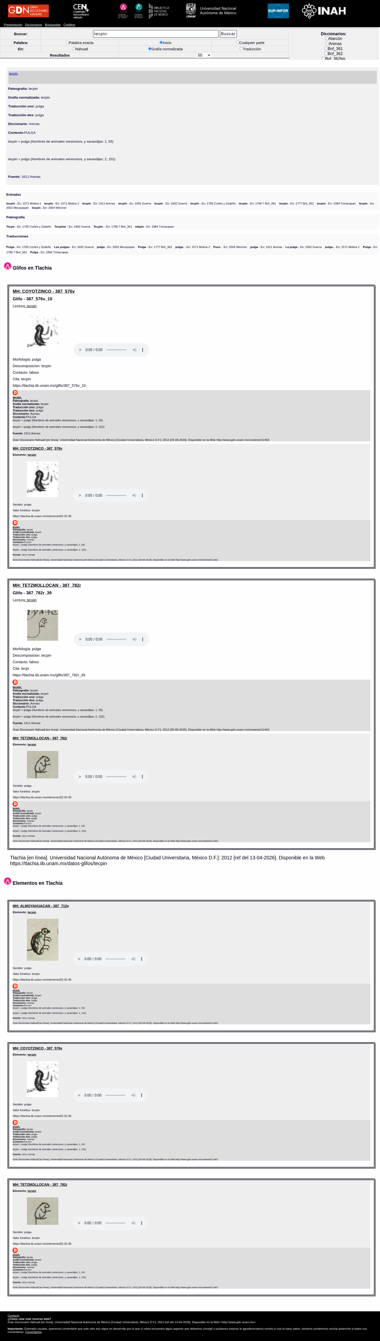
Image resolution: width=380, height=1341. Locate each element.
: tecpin (31, 306)
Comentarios (33, 1331)
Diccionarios (33, 25)
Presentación (13, 25)
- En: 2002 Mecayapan (116, 246)
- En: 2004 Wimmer (49, 207)
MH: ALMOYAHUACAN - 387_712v (41, 906)
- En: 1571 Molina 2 (61, 203)
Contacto (13, 1315)
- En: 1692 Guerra (134, 203)
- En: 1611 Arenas (98, 203)
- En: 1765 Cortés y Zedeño (213, 203)
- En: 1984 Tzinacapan (336, 203)
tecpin (32, 454)
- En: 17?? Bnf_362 (296, 203)
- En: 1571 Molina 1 (23, 203)
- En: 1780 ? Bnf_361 (257, 203)
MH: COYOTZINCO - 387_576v (44, 291)
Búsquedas (53, 25)
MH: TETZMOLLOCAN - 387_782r (47, 585)
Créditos (69, 25)
